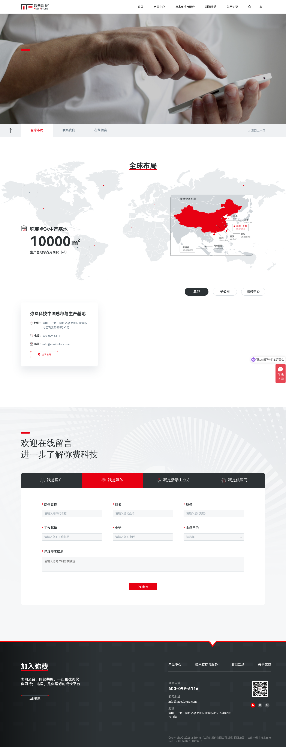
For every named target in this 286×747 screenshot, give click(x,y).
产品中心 (159, 6)
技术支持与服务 (185, 6)
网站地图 (239, 737)
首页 (140, 6)
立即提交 (142, 586)
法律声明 (252, 737)
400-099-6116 (183, 688)
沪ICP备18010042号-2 (189, 741)
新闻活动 (210, 6)
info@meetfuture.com (182, 701)
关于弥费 (232, 6)
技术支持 (266, 737)
